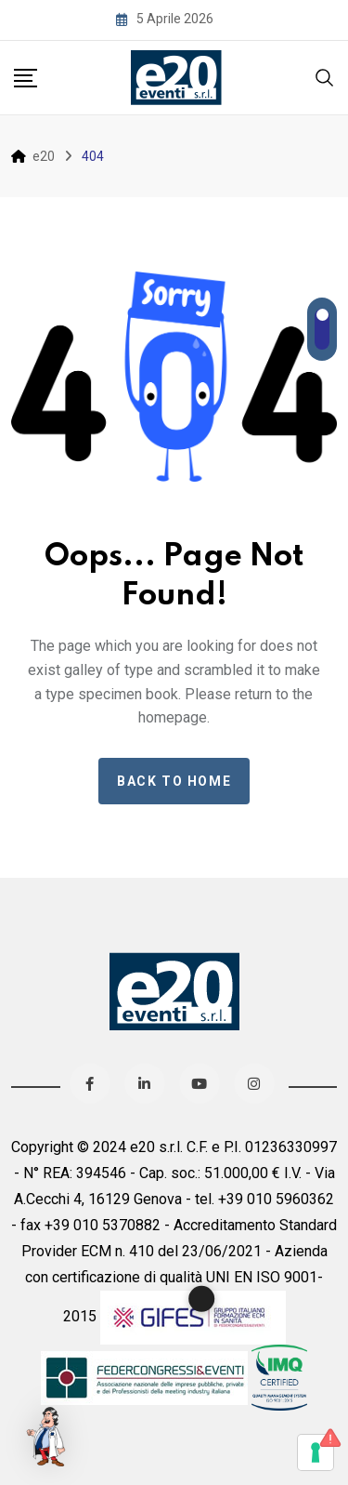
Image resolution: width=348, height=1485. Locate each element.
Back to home (174, 781)
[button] (48, 1436)
